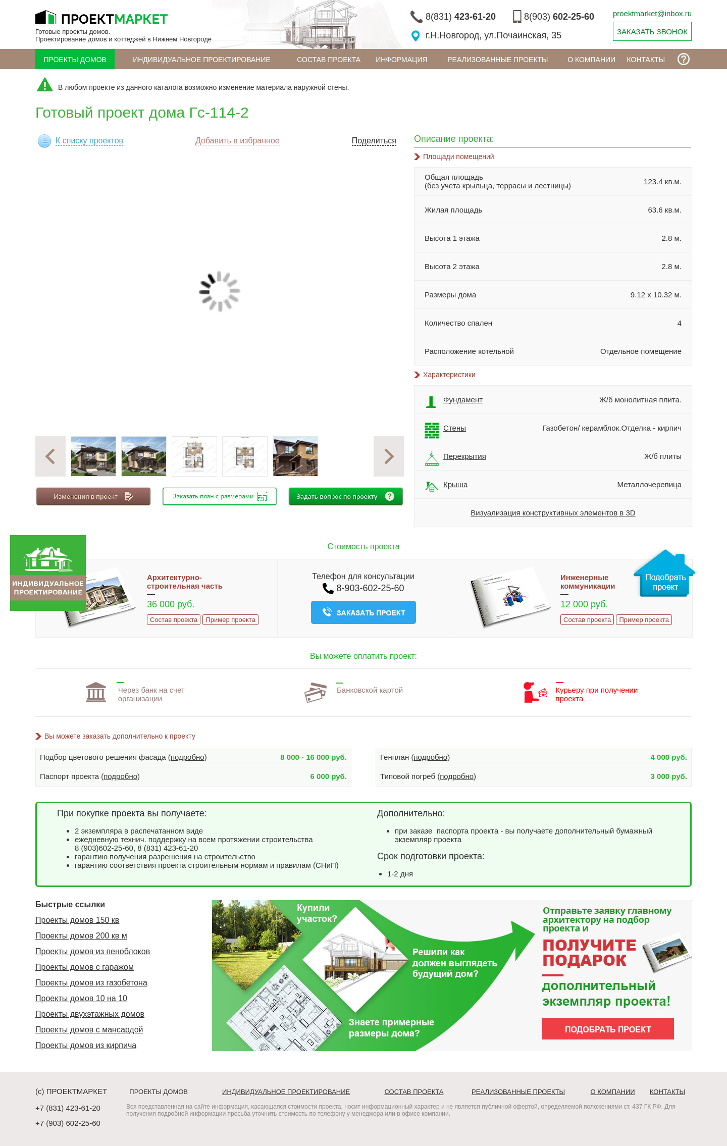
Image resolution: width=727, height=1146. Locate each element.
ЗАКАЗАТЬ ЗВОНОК (652, 31)
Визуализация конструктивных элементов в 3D (553, 512)
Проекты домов (75, 60)
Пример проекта (230, 619)
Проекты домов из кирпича (85, 1045)
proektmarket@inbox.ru (652, 13)
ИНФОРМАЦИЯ (401, 60)
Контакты (646, 60)
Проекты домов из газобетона (91, 982)
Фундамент (454, 402)
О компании (591, 60)
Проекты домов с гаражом (84, 967)
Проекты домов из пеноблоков (92, 951)
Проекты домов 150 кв (77, 920)
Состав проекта (328, 60)
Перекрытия (455, 459)
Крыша (446, 487)
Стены (445, 431)
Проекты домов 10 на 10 (81, 998)
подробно (187, 757)
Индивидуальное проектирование (202, 60)
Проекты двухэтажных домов (89, 1014)
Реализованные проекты (497, 60)
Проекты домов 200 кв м (81, 935)
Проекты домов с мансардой (89, 1029)
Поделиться (374, 140)
